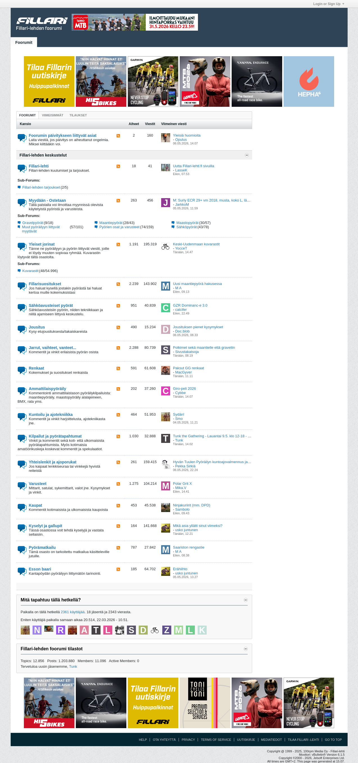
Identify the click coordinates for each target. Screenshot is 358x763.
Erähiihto (180, 569)
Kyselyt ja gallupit (45, 526)
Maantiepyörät (110, 223)
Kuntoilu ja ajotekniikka (51, 414)
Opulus (181, 139)
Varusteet (38, 483)
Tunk (179, 440)
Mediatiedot (271, 739)
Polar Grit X (182, 483)
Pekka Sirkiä (185, 466)
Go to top (333, 739)
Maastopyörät (187, 223)
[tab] (27, 115)
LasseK (181, 170)
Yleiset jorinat (42, 244)
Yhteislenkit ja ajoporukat (53, 462)
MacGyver (183, 372)
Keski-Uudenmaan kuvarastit (196, 244)
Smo (179, 418)
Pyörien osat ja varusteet (119, 227)
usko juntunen (186, 530)
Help (143, 739)
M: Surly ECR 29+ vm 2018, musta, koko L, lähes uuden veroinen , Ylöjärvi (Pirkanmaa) (244, 200)
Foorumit (24, 42)
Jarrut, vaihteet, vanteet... (52, 347)
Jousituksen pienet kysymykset (198, 327)
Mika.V (180, 488)
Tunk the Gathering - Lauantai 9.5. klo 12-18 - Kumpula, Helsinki (225, 436)
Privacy (188, 739)
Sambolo (182, 509)
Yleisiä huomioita (186, 135)
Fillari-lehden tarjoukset (41, 187)
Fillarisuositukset (45, 284)
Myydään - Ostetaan (47, 200)
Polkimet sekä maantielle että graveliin (204, 347)
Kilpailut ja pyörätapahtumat (55, 436)
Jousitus (37, 327)
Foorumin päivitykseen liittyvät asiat (63, 135)
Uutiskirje (246, 739)
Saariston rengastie (188, 547)
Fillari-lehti (39, 166)
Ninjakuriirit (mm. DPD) (191, 505)
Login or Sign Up (328, 4)
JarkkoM (182, 204)
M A (178, 288)
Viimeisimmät (52, 115)
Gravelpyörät (32, 223)
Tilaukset (78, 115)
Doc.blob (182, 331)
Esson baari (40, 569)
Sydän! (178, 414)
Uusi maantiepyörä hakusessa (197, 284)
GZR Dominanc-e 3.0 (190, 305)
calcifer (181, 309)
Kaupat (35, 505)
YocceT (181, 248)
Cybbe (180, 393)
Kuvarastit (30, 271)
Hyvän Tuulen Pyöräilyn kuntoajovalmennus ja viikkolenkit (219, 462)
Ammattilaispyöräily (47, 388)
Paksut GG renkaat (188, 368)
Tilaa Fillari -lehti (303, 739)
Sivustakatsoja (187, 352)
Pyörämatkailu (42, 547)
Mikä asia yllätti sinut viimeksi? (197, 526)
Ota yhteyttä (164, 739)
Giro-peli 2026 (184, 388)
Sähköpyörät (186, 227)
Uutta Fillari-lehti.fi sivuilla (193, 166)
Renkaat (36, 368)
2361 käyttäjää (73, 612)
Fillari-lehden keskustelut (43, 155)
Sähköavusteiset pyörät (51, 305)
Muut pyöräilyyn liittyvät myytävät (41, 229)
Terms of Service (216, 739)
